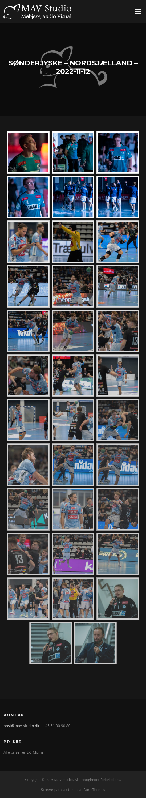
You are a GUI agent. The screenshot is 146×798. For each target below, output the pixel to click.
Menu (138, 11)
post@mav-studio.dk (21, 725)
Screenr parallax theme (60, 789)
